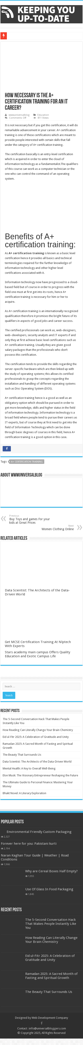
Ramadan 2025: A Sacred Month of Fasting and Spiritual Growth (51, 976)
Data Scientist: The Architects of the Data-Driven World (37, 761)
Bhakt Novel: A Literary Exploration (24, 793)
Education (43, 115)
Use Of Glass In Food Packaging (49, 889)
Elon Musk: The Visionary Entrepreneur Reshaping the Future (40, 775)
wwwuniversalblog (19, 115)
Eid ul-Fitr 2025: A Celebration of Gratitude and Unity (36, 737)
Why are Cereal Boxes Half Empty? (51, 871)
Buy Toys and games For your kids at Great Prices (32, 519)
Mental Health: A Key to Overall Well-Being (29, 768)
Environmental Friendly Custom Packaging (39, 832)
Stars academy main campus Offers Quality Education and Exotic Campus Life (37, 654)
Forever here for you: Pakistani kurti (28, 844)
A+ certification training (27, 461)
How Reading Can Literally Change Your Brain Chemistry (38, 730)
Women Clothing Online (51, 527)
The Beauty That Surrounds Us (22, 754)
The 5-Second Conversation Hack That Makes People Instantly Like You (50, 924)
